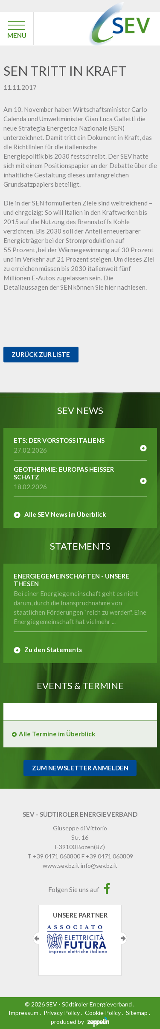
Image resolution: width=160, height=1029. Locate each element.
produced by (80, 1021)
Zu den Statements (53, 649)
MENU (16, 35)
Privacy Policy (62, 1012)
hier (111, 287)
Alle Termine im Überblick (57, 734)
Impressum (23, 1012)
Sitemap (137, 1012)
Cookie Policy (103, 1012)
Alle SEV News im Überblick (65, 514)
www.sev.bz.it (61, 865)
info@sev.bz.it (99, 865)
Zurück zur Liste (41, 354)
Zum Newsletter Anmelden (80, 768)
